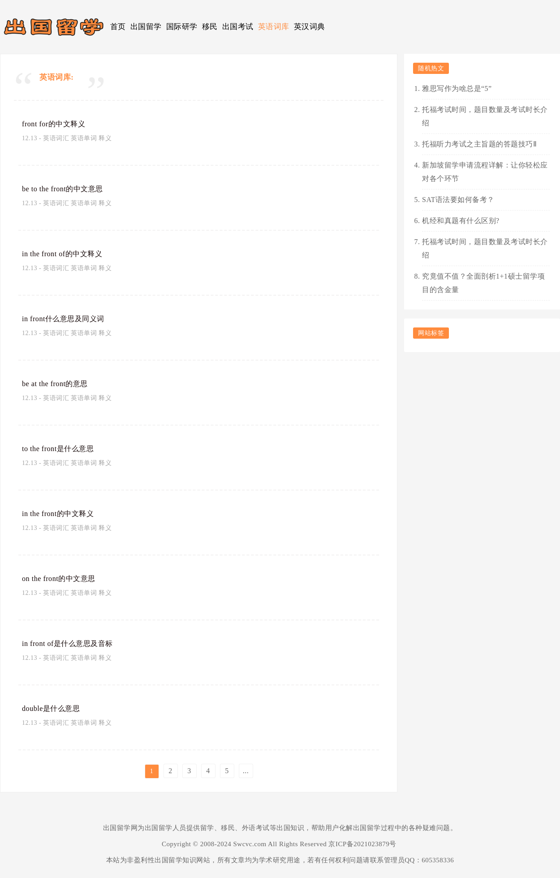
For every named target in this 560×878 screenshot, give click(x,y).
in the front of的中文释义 (68, 253)
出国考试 (238, 26)
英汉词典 (309, 26)
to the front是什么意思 (63, 448)
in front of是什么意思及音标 (73, 643)
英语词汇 (56, 138)
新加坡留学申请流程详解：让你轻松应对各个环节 (485, 171)
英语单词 (84, 138)
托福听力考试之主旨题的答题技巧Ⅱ (479, 144)
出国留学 (146, 26)
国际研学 (182, 26)
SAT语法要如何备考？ (458, 199)
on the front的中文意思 (64, 578)
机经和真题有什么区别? (461, 220)
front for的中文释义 (58, 123)
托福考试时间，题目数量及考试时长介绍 (485, 116)
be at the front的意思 (60, 383)
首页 (118, 26)
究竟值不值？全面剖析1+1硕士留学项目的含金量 (483, 282)
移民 (210, 26)
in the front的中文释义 (63, 513)
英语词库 (273, 26)
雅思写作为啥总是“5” (457, 88)
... (246, 771)
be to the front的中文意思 (69, 188)
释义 (105, 138)
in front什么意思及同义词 (69, 318)
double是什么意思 (55, 708)
